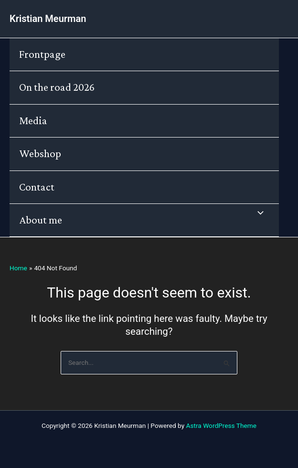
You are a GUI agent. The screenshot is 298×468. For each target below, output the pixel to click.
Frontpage (42, 54)
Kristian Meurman (48, 18)
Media (33, 121)
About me (40, 220)
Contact (36, 187)
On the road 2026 (57, 87)
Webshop (40, 154)
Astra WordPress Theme (221, 425)
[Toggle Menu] (257, 213)
